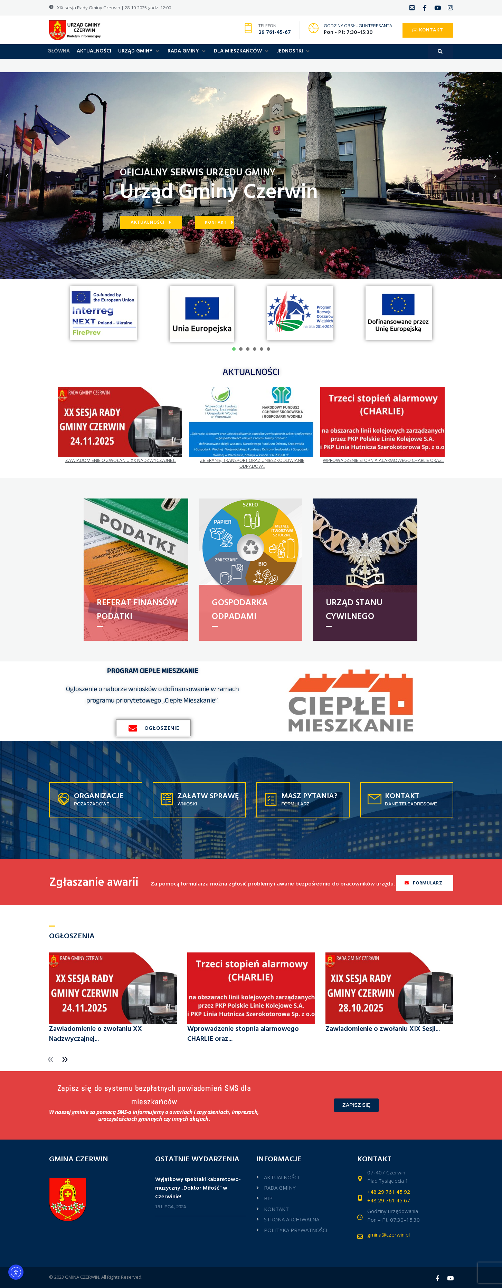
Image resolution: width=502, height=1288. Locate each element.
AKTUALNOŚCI (251, 371)
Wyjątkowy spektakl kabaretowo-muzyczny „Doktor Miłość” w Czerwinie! (198, 1188)
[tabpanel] (103, 313)
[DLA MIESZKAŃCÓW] (241, 51)
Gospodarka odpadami (240, 610)
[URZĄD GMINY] (139, 51)
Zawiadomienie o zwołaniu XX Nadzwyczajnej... (120, 461)
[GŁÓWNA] (58, 51)
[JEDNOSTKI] (293, 51)
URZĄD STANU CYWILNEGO (354, 610)
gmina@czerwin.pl (388, 1234)
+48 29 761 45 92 (388, 1191)
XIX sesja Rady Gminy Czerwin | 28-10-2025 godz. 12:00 (114, 7)
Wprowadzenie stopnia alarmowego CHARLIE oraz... (383, 461)
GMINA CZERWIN (82, 1277)
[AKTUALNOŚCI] (94, 51)
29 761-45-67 (274, 32)
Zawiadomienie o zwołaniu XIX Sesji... (382, 1029)
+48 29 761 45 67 (388, 1200)
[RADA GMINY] (187, 51)
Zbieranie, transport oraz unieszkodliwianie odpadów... (252, 464)
